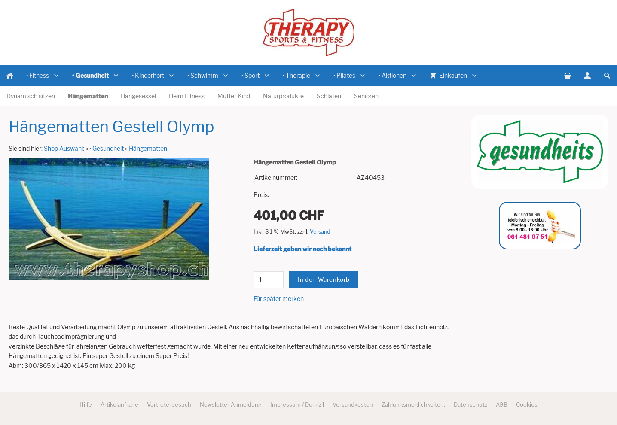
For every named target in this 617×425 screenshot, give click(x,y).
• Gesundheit (106, 148)
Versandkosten (353, 404)
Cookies (527, 404)
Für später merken (279, 298)
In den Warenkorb (324, 279)
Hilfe (85, 404)
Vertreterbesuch (169, 404)
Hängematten (148, 148)
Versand (320, 231)
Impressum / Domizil (297, 404)
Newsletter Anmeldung (231, 404)
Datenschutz (470, 404)
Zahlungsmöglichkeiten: (413, 404)
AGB (501, 404)
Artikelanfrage (119, 404)
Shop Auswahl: (64, 148)
